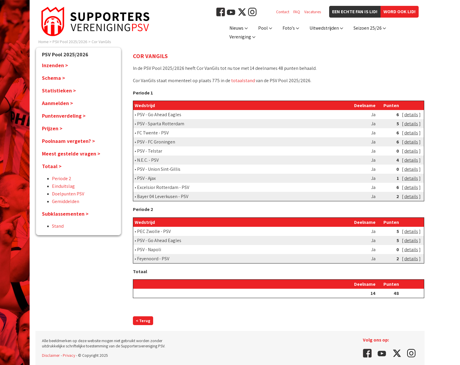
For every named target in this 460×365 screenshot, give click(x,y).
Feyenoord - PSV (153, 259)
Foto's (289, 28)
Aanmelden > (57, 103)
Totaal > (52, 166)
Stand (58, 226)
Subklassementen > (65, 213)
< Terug (143, 320)
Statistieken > (59, 90)
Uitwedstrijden (324, 28)
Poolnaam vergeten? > (68, 141)
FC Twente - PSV (153, 133)
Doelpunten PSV (68, 194)
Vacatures (312, 11)
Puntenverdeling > (64, 115)
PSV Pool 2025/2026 (70, 41)
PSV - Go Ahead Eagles (159, 114)
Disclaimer (51, 355)
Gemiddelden (65, 201)
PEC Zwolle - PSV (154, 231)
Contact (282, 11)
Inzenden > (55, 65)
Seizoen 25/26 (368, 28)
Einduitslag (63, 186)
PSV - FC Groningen (156, 142)
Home (43, 41)
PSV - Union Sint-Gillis (158, 169)
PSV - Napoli (149, 249)
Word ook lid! (399, 12)
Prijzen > (52, 128)
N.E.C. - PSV (148, 160)
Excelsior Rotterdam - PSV (163, 187)
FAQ (296, 11)
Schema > (53, 78)
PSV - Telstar (149, 151)
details (411, 114)
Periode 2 (61, 178)
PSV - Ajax (146, 178)
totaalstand (243, 80)
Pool (263, 28)
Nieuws (236, 28)
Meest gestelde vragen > (71, 153)
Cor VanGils (101, 41)
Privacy (69, 355)
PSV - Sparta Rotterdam (160, 124)
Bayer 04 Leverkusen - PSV (162, 196)
